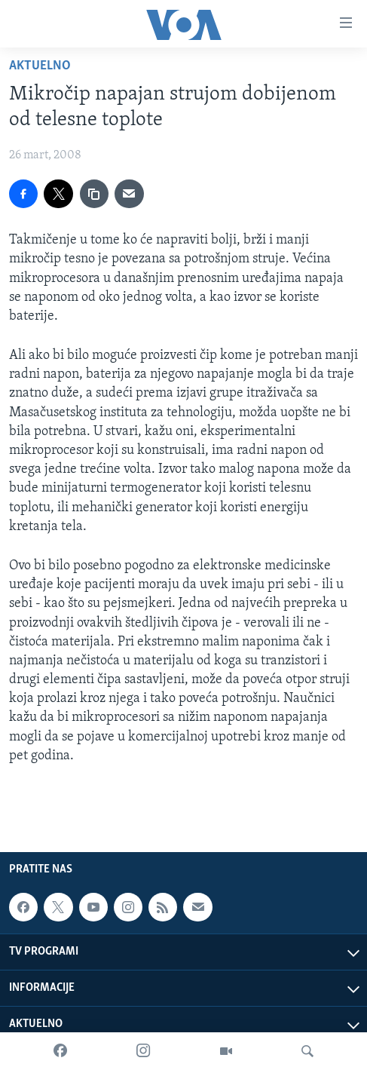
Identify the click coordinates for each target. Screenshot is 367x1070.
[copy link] (94, 193)
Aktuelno (40, 66)
